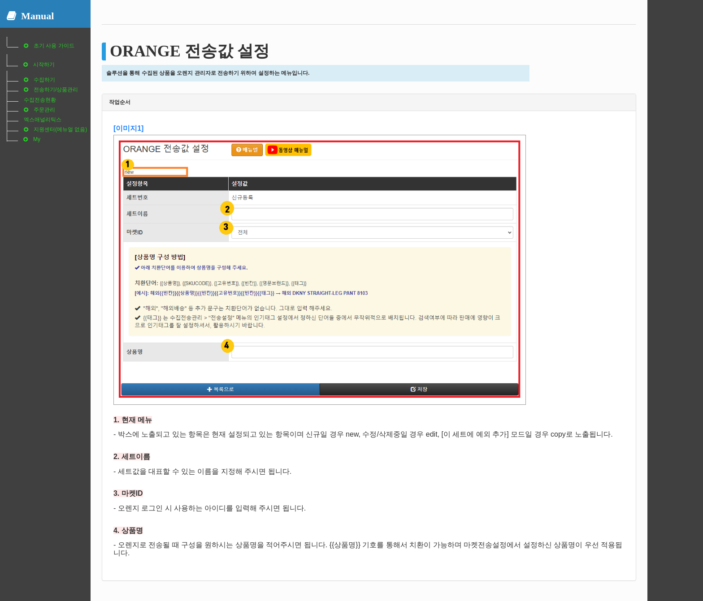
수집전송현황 (40, 100)
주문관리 (44, 110)
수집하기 (44, 80)
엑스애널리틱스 (42, 119)
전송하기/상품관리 (56, 89)
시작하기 (44, 64)
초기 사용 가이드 (54, 46)
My (36, 139)
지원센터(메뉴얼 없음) (60, 129)
